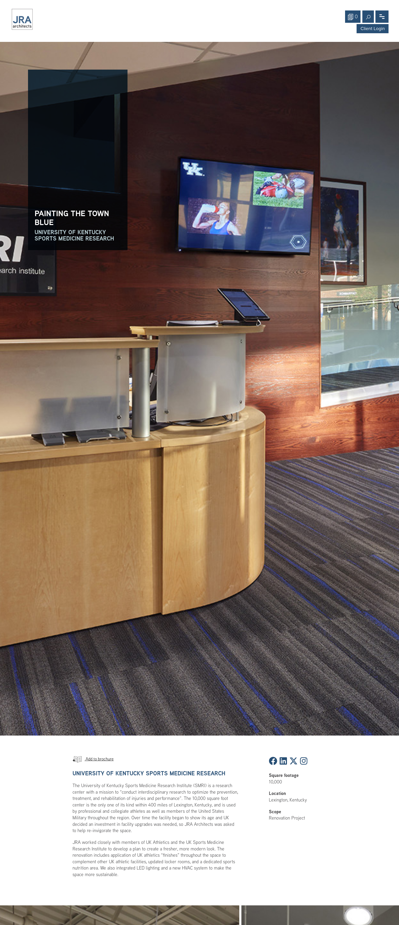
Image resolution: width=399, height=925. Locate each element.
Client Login (373, 28)
